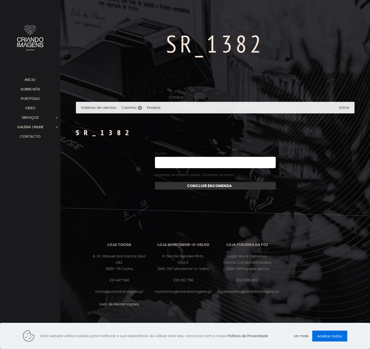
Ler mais (301, 335)
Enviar (238, 185)
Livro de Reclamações (119, 304)
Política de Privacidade (248, 335)
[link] (55, 117)
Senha (161, 154)
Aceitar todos (329, 336)
